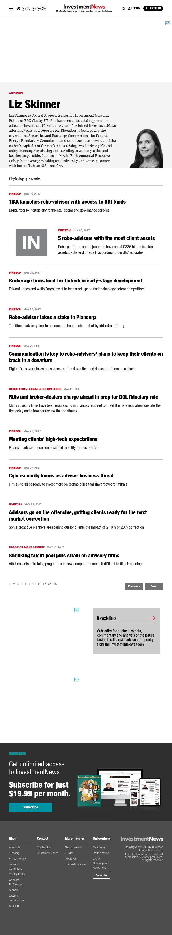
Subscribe (30, 807)
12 (44, 584)
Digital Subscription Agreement (100, 863)
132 (55, 584)
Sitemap (14, 905)
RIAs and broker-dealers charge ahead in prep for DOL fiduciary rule (83, 397)
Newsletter (99, 847)
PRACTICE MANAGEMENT (27, 547)
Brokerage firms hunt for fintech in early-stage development (75, 281)
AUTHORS (16, 93)
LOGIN (134, 8)
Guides (69, 853)
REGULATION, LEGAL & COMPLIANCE (35, 389)
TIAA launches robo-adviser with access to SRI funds (67, 202)
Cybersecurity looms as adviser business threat (61, 476)
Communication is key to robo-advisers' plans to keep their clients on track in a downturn (86, 357)
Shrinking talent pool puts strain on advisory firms (64, 555)
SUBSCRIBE (153, 8)
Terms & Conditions (15, 866)
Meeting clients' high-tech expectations (53, 439)
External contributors (16, 898)
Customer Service (47, 853)
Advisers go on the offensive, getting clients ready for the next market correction (78, 515)
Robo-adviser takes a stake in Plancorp (52, 317)
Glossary (14, 853)
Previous (134, 586)
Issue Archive (101, 853)
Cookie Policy (17, 874)
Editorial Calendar (75, 864)
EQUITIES (15, 504)
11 (39, 584)
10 (33, 584)
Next (154, 586)
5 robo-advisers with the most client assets (106, 238)
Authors (14, 890)
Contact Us (44, 847)
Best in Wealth (73, 847)
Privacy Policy (17, 858)
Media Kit (70, 858)
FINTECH (15, 193)
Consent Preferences (16, 882)
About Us (14, 847)
